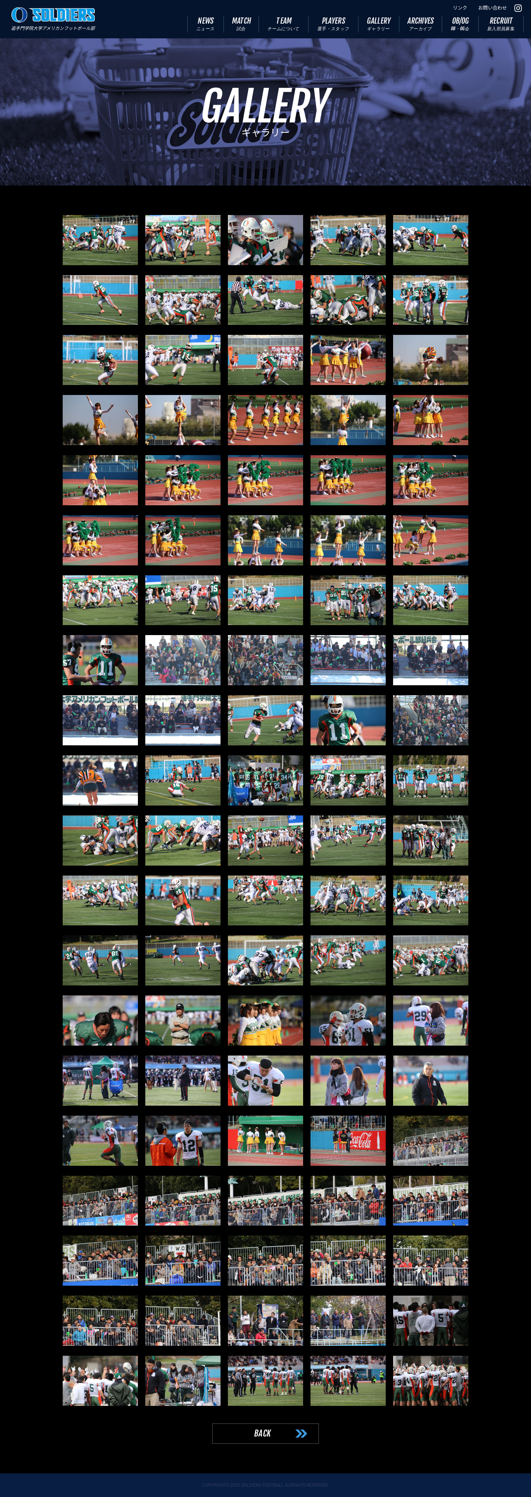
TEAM (283, 23)
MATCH (241, 23)
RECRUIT (501, 23)
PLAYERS (333, 23)
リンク (460, 8)
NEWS (205, 23)
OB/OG (460, 23)
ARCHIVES (421, 23)
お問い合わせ (492, 8)
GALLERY (379, 23)
